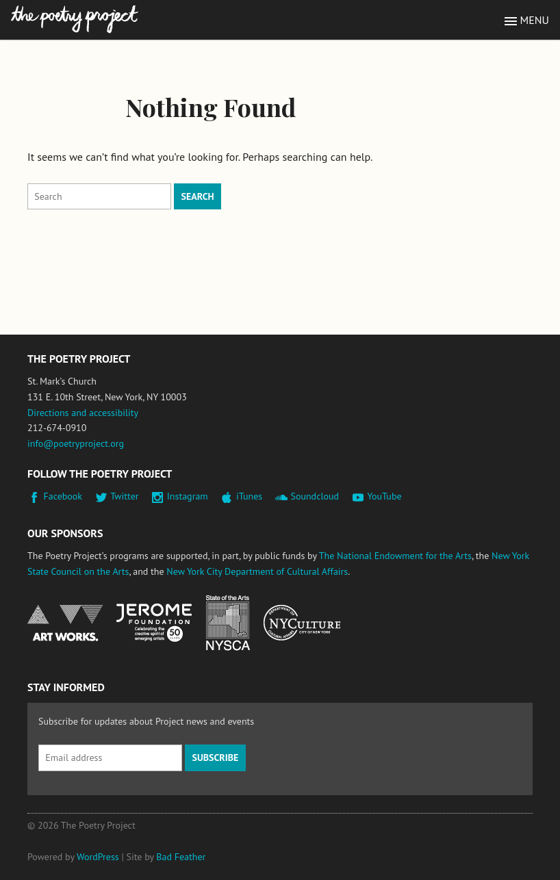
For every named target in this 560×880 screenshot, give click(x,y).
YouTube (384, 496)
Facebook (63, 496)
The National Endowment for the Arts (395, 555)
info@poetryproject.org (75, 443)
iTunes (249, 496)
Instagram (187, 496)
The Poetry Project (74, 19)
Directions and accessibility (82, 412)
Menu (534, 20)
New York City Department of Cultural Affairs (257, 571)
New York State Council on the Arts (228, 623)
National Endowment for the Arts (65, 623)
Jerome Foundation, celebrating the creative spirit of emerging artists (154, 623)
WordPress (98, 857)
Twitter (124, 496)
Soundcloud (314, 496)
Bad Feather (180, 857)
